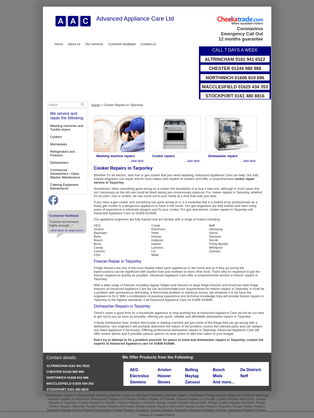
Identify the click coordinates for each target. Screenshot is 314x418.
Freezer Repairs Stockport (169, 410)
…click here (136, 161)
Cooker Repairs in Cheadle (156, 399)
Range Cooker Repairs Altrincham (110, 406)
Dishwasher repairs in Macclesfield (70, 395)
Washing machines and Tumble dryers (66, 127)
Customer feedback (122, 44)
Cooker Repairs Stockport (131, 410)
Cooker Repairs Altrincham (236, 399)
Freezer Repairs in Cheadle (195, 399)
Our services (94, 44)
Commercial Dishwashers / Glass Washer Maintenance (65, 173)
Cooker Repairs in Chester (97, 403)
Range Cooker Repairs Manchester (182, 403)
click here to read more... (68, 230)
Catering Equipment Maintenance (64, 186)
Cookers (56, 137)
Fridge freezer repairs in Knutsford (230, 395)
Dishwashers (59, 162)
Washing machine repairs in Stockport (122, 395)
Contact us (148, 44)
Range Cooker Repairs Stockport (231, 403)
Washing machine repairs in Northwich (178, 395)
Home (58, 44)
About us (74, 44)
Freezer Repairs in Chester (136, 403)
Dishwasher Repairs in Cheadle (113, 399)
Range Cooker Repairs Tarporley (208, 406)
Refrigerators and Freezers (62, 153)
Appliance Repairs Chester (208, 410)
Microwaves (58, 144)
